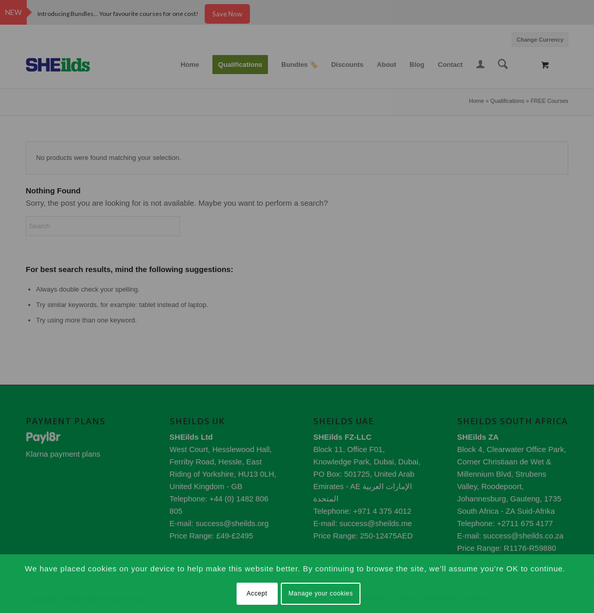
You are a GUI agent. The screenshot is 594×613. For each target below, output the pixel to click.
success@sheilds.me (375, 523)
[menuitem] (537, 38)
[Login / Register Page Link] (480, 66)
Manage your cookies (321, 593)
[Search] (503, 65)
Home (476, 101)
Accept (256, 593)
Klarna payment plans (63, 453)
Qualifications (507, 101)
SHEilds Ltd (191, 436)
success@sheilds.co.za (523, 535)
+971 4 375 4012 (382, 511)
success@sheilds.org (231, 523)
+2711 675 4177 (525, 523)
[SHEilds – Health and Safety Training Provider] (68, 65)
